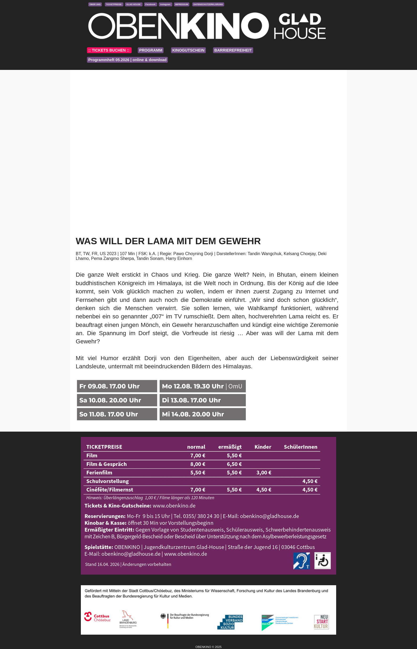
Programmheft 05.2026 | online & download (127, 60)
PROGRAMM (150, 50)
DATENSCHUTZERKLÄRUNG (208, 4)
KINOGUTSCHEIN (188, 50)
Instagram (165, 4)
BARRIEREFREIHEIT (233, 50)
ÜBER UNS (95, 4)
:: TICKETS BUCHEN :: (109, 50)
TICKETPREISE (114, 4)
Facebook (150, 4)
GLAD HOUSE (133, 4)
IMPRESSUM (181, 4)
